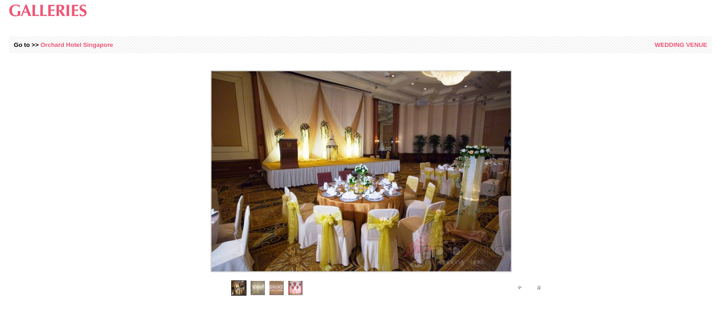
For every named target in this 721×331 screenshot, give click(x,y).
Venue (681, 44)
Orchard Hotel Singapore (76, 44)
